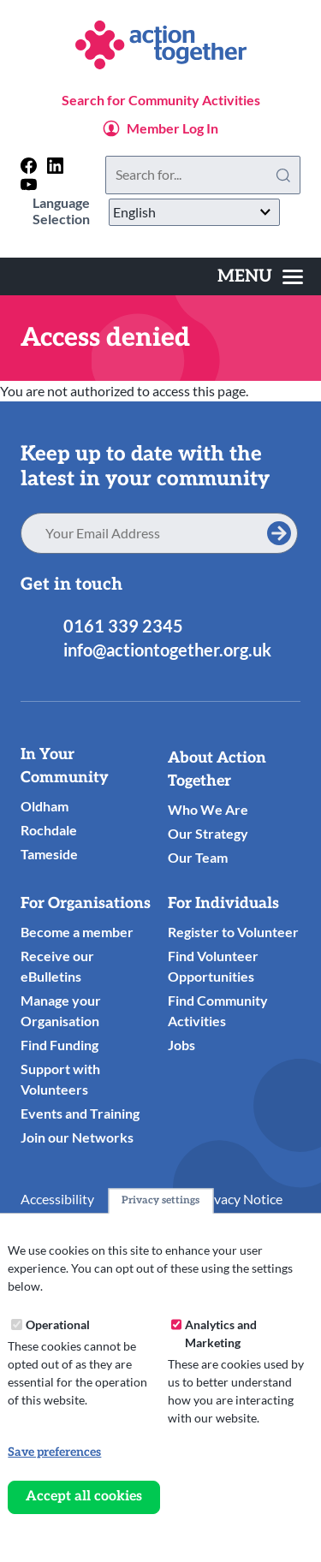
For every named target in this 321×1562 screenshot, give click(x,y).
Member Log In (172, 128)
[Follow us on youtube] (29, 184)
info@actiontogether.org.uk (167, 649)
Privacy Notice (239, 1199)
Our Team (198, 857)
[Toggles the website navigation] (260, 276)
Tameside (49, 854)
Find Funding (59, 1044)
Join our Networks (77, 1137)
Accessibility (57, 1199)
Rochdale (49, 830)
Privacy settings (160, 1200)
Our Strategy (208, 833)
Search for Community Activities (161, 100)
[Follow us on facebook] (29, 165)
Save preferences (54, 1452)
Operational (58, 1324)
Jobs (181, 1044)
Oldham (44, 806)
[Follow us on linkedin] (55, 165)
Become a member (77, 932)
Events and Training (80, 1113)
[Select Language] (194, 212)
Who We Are (208, 809)
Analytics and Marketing (221, 1333)
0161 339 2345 (123, 625)
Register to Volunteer (233, 932)
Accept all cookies (84, 1496)
